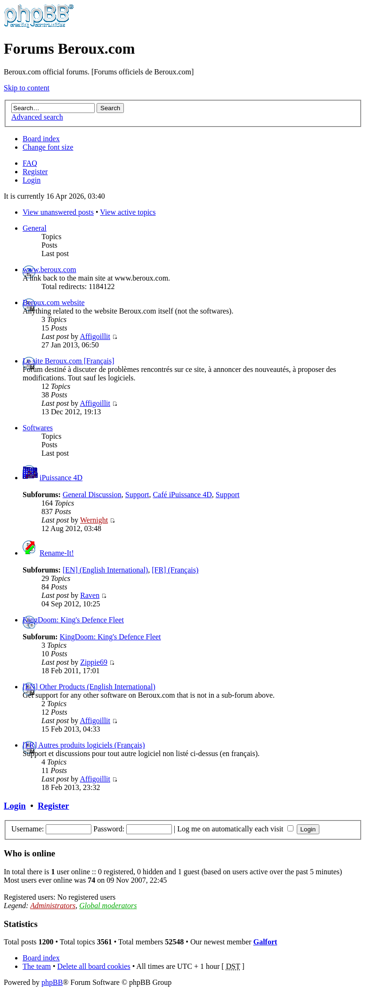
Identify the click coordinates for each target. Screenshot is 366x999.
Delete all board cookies (93, 966)
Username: (27, 829)
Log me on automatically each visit (235, 829)
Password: (108, 829)
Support (137, 495)
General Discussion (92, 495)
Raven (89, 595)
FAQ (30, 163)
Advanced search (37, 117)
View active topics (127, 212)
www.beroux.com (49, 270)
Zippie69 (93, 662)
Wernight (94, 520)
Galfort (265, 942)
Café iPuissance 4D (182, 495)
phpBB (52, 982)
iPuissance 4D (61, 478)
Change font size (48, 147)
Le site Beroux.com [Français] (68, 361)
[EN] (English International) (105, 570)
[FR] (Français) (175, 570)
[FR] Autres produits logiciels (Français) (84, 745)
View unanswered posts (58, 212)
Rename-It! (57, 553)
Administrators (52, 906)
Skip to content (26, 88)
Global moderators (108, 906)
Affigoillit (95, 336)
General (35, 228)
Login (32, 180)
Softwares (38, 428)
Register (35, 172)
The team (37, 966)
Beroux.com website (54, 302)
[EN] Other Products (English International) (89, 687)
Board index (41, 139)
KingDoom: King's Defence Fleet (73, 620)
